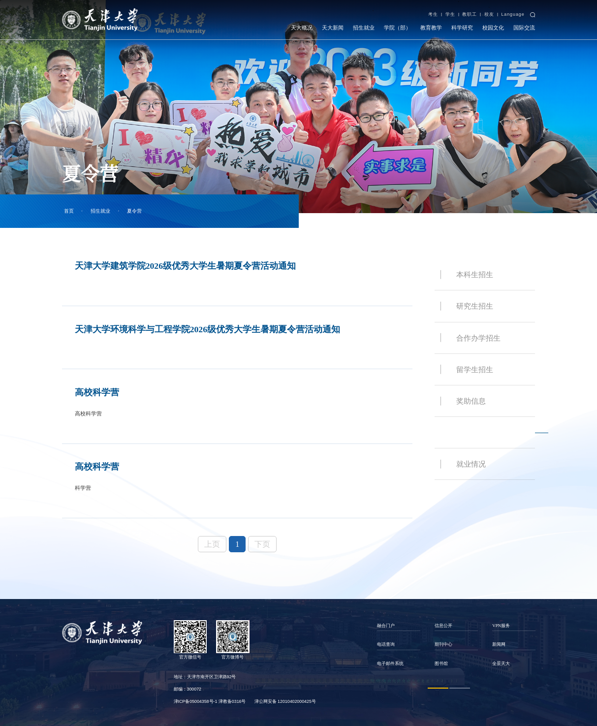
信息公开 (443, 625)
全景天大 (501, 663)
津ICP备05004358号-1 (196, 701)
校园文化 (493, 28)
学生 (450, 14)
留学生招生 (474, 369)
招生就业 (364, 28)
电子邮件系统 (390, 663)
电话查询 (386, 644)
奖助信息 (471, 401)
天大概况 (302, 28)
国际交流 (524, 28)
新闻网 (498, 644)
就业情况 (471, 464)
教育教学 (431, 28)
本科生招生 (474, 274)
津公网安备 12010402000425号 (285, 701)
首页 (69, 211)
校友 (489, 14)
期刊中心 (443, 644)
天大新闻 (333, 28)
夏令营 (134, 211)
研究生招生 (474, 306)
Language (512, 14)
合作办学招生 (478, 338)
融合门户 (386, 625)
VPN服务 (501, 625)
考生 (433, 14)
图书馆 (441, 663)
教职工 (469, 14)
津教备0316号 (232, 701)
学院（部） (397, 28)
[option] (399, 644)
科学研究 (462, 28)
